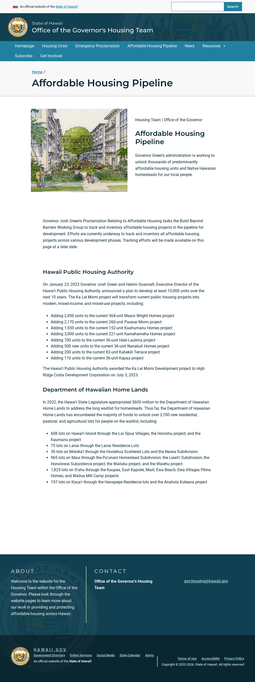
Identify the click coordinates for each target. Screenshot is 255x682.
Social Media (106, 655)
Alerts (149, 655)
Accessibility (210, 658)
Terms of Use (187, 658)
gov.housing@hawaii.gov (206, 581)
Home (37, 72)
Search (233, 6)
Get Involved (51, 56)
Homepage (24, 46)
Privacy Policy (234, 658)
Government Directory (49, 655)
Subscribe (23, 56)
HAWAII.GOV (50, 649)
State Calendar (130, 655)
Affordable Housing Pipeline (152, 46)
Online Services (81, 655)
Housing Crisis (54, 46)
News (189, 46)
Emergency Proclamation (97, 46)
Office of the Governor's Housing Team (92, 30)
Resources (211, 46)
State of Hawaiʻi (67, 6)
